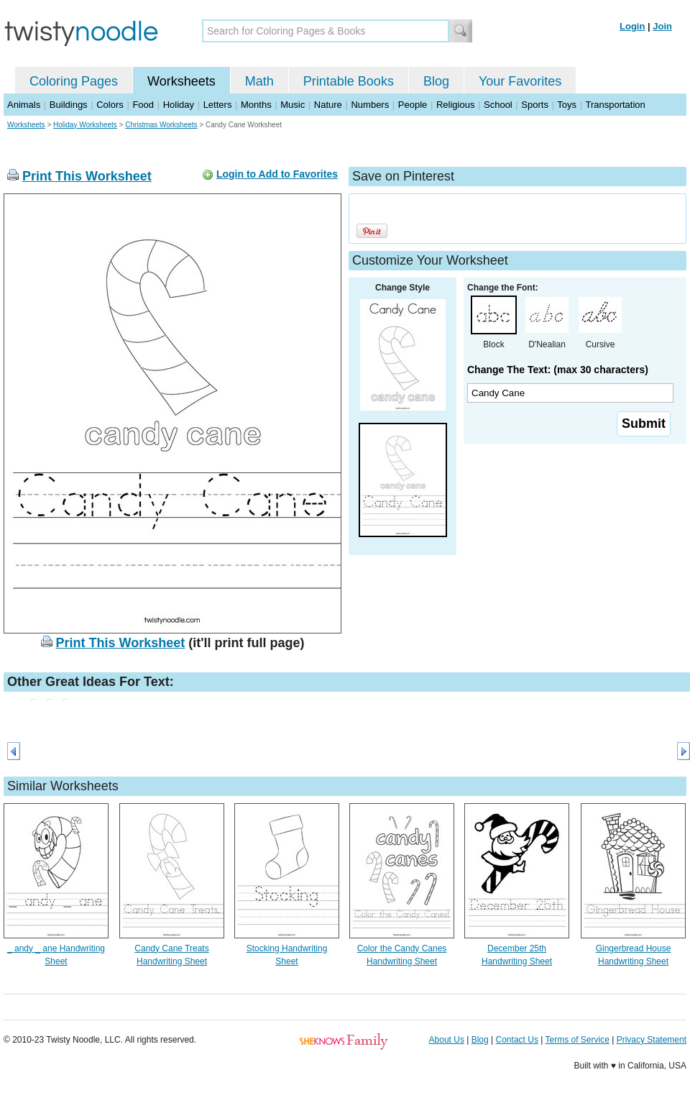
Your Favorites (520, 81)
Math (259, 81)
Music (292, 104)
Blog (436, 81)
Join (662, 26)
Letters (217, 104)
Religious (455, 104)
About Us (446, 1040)
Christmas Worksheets (161, 125)
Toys (566, 104)
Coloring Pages (73, 81)
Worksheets (181, 81)
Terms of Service (577, 1040)
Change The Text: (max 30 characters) (557, 369)
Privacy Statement (651, 1040)
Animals (23, 104)
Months (256, 104)
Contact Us (517, 1040)
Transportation (615, 104)
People (412, 104)
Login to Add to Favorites (277, 174)
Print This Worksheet (87, 176)
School (498, 104)
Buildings (69, 104)
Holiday (178, 104)
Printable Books (348, 81)
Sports (534, 104)
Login (632, 26)
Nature (328, 104)
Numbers (370, 104)
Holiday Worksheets (85, 125)
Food (143, 104)
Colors (110, 104)
